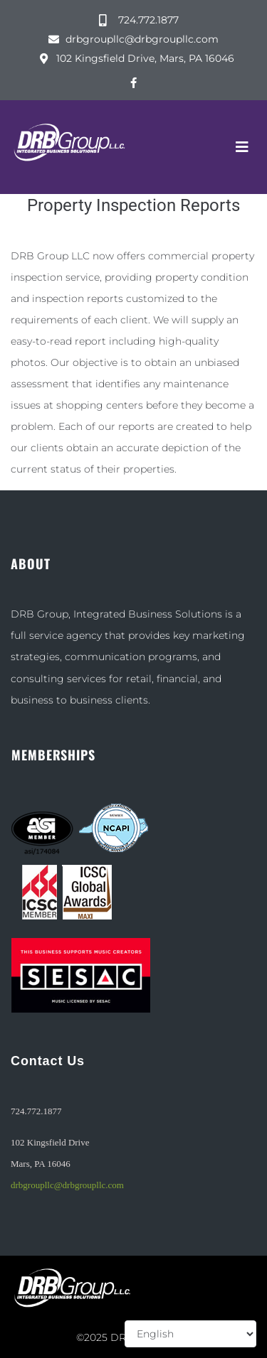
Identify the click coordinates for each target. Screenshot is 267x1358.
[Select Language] (190, 1333)
